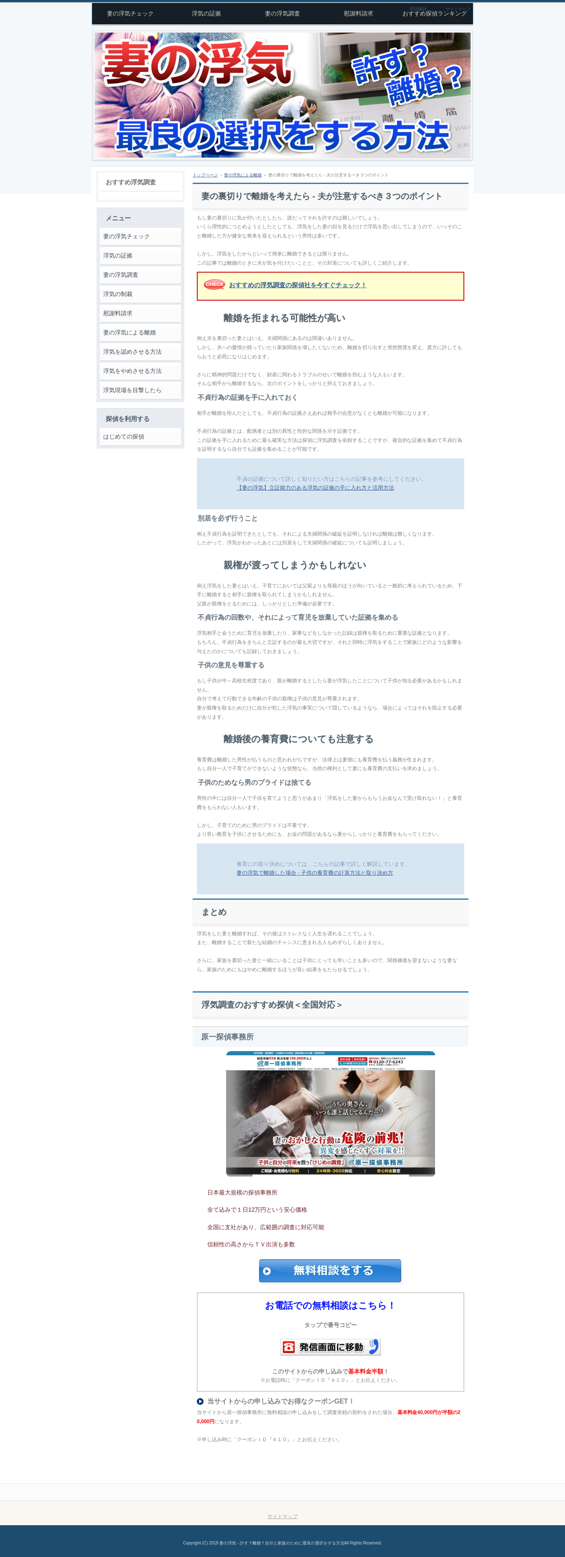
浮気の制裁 (117, 294)
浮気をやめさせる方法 (132, 371)
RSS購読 (418, 9)
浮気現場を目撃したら (132, 390)
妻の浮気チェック (126, 236)
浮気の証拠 (117, 255)
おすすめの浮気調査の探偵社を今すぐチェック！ (298, 284)
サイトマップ (458, 9)
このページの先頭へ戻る (435, 1492)
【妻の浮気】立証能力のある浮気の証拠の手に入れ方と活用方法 (315, 488)
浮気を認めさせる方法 (132, 351)
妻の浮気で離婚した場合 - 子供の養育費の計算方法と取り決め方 (315, 873)
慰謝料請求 (117, 313)
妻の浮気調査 (120, 274)
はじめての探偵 (123, 436)
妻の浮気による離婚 (129, 332)
